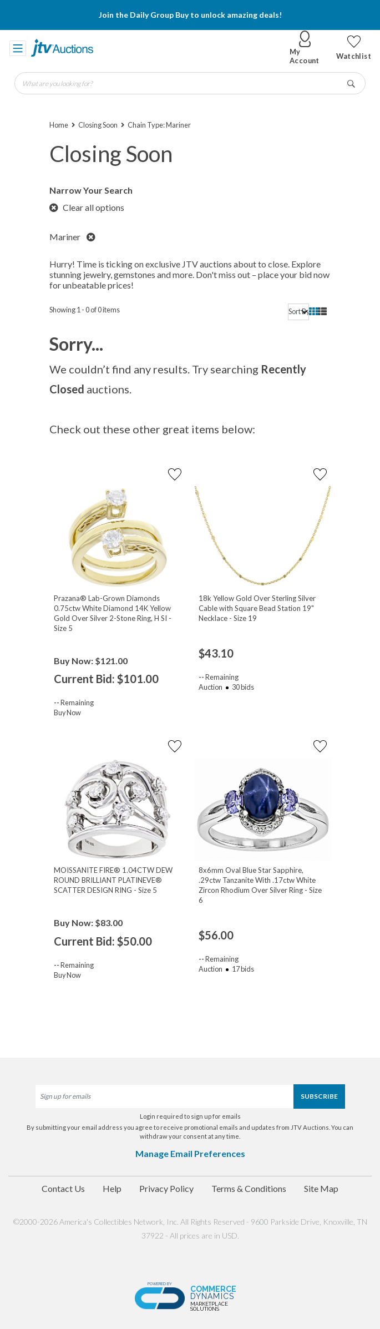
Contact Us (63, 1188)
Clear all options (86, 207)
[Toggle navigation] (18, 48)
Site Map (321, 1188)
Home (58, 124)
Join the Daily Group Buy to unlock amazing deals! (190, 14)
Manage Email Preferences (190, 1153)
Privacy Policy (166, 1188)
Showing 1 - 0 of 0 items (84, 309)
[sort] (298, 311)
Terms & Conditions (248, 1188)
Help (112, 1188)
